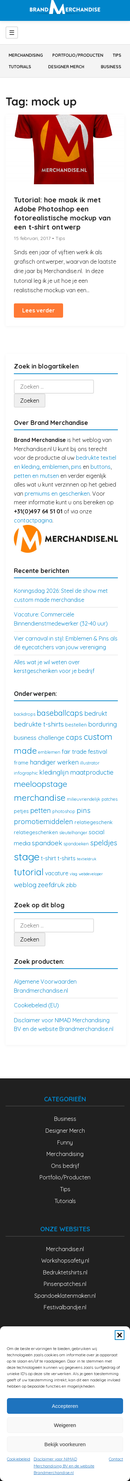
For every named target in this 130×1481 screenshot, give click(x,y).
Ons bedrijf (65, 1165)
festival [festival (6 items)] (97, 751)
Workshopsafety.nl (65, 1260)
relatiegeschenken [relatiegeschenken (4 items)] (36, 832)
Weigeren (65, 1425)
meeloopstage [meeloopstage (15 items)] (40, 783)
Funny (65, 1142)
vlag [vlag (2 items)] (73, 873)
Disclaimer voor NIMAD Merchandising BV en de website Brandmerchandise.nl (64, 1465)
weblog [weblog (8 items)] (25, 885)
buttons (100, 466)
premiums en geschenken (57, 493)
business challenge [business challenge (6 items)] (39, 737)
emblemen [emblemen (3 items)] (49, 752)
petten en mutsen (36, 475)
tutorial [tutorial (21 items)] (29, 872)
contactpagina (33, 520)
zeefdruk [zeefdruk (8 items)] (51, 885)
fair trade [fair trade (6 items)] (74, 751)
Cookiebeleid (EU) (36, 1005)
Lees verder (38, 310)
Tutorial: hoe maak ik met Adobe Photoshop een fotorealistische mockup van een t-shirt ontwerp (62, 213)
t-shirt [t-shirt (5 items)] (48, 858)
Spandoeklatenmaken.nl (65, 1295)
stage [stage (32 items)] (27, 856)
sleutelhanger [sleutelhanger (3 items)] (73, 832)
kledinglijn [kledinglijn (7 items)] (54, 772)
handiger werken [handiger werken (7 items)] (54, 762)
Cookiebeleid (18, 1458)
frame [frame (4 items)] (21, 762)
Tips (117, 55)
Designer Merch (66, 66)
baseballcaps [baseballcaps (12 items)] (60, 713)
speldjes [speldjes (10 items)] (103, 842)
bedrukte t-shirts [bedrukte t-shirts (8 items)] (39, 724)
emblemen (55, 466)
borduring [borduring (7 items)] (102, 724)
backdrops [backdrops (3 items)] (24, 714)
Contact (116, 1458)
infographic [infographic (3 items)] (26, 773)
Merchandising (26, 55)
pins (76, 466)
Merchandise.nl (65, 1249)
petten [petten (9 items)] (40, 810)
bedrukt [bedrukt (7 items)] (95, 714)
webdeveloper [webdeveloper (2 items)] (91, 873)
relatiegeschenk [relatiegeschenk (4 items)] (94, 822)
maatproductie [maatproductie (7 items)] (91, 772)
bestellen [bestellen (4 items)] (76, 724)
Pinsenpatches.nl (65, 1283)
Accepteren (65, 1406)
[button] (119, 1335)
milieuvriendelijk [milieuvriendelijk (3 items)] (83, 799)
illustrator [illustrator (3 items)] (89, 763)
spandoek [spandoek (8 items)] (47, 843)
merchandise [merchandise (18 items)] (40, 797)
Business (111, 66)
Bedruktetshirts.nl (65, 1272)
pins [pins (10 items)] (83, 810)
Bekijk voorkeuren (65, 1444)
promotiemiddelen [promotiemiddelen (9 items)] (43, 821)
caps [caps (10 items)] (74, 737)
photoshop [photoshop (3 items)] (63, 811)
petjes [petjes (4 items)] (21, 811)
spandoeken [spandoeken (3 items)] (76, 843)
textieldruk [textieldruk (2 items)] (86, 858)
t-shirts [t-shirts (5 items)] (67, 858)
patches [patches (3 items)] (110, 799)
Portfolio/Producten (77, 55)
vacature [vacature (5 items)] (56, 873)
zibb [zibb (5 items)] (71, 885)
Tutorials (20, 66)
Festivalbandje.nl (65, 1307)
